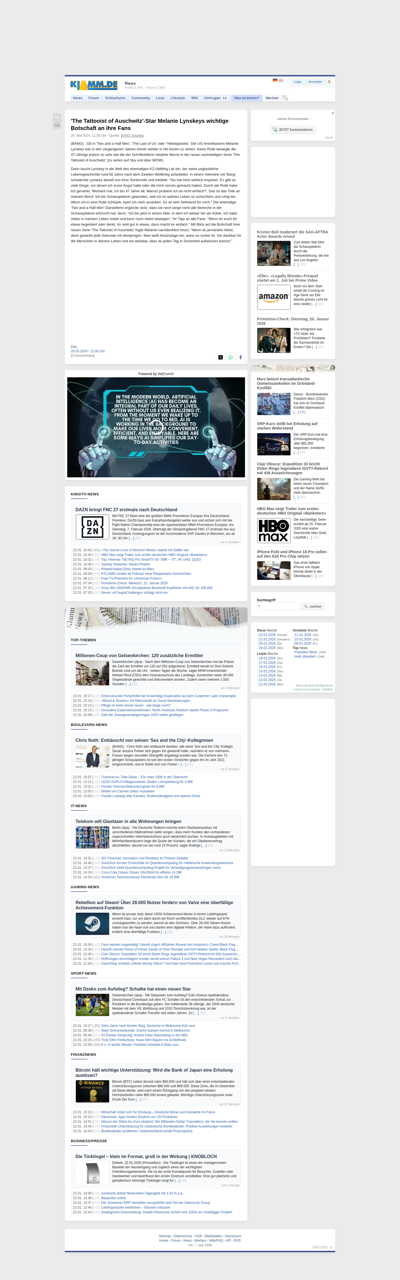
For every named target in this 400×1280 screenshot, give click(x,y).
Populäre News (306, 652)
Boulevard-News (89, 725)
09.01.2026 (303, 643)
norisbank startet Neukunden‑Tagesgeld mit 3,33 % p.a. (142, 1193)
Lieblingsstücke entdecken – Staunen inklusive (135, 1207)
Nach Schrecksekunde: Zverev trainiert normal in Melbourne (145, 1030)
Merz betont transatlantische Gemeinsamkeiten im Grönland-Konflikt (286, 383)
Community (140, 98)
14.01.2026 (267, 675)
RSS (237, 1240)
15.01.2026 (267, 671)
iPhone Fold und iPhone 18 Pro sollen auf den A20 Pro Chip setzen (292, 554)
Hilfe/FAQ (216, 1240)
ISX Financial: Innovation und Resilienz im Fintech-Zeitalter (144, 858)
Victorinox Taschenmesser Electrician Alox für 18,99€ (140, 877)
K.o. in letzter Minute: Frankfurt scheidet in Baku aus (139, 1045)
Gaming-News (85, 887)
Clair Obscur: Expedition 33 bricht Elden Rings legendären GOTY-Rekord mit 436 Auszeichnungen (173, 954)
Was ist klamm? (246, 98)
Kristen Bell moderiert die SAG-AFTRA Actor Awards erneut (292, 234)
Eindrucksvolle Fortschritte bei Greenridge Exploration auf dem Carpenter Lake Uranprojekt (168, 696)
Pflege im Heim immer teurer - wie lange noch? (136, 705)
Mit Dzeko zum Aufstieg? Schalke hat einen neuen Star (133, 989)
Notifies (328, 689)
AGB (198, 1236)
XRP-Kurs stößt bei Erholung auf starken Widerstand (287, 425)
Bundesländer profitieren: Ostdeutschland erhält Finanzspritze (146, 1131)
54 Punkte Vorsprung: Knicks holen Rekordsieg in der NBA (144, 1035)
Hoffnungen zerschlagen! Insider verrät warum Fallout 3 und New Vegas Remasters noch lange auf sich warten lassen (188, 959)
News (77, 98)
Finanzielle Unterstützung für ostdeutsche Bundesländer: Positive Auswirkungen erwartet (166, 1126)
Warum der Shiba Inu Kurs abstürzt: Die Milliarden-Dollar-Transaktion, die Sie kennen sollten (169, 1122)
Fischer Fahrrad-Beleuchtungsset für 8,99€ (132, 787)
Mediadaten (213, 1236)
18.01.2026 (267, 658)
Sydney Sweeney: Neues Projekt (125, 564)
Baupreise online (113, 1198)
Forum (94, 98)
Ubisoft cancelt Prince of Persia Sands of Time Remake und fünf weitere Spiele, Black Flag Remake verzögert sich (185, 949)
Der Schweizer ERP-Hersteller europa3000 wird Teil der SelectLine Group (155, 1203)
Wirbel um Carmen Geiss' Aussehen (127, 791)
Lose (160, 98)
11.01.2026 (303, 635)
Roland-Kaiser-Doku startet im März (127, 569)
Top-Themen (83, 640)
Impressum (233, 1236)
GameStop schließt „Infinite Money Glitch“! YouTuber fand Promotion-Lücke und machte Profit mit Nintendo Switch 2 (186, 963)
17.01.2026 (267, 663)
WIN (194, 98)
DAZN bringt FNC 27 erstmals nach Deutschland (126, 509)
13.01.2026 (267, 680)
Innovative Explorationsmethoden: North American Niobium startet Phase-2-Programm (165, 710)
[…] (131, 538)
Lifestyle (178, 98)
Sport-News (83, 973)
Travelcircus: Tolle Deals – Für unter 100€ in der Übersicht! (144, 777)
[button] (329, 81)
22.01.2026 (267, 635)
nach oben (320, 1247)
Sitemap (165, 1236)
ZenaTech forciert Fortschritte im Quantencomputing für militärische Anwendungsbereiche (167, 863)
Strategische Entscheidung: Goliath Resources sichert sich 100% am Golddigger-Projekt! (166, 1212)
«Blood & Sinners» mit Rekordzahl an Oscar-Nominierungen (145, 701)
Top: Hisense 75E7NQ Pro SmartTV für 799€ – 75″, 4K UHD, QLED (151, 560)
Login (298, 81)
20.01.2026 (267, 643)
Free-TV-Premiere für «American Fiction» (131, 578)
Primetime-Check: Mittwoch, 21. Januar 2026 (134, 583)
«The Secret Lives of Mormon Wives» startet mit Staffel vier (145, 550)
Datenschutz (183, 1236)
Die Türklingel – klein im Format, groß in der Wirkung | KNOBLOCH (146, 1156)
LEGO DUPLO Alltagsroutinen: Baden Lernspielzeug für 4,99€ (147, 782)
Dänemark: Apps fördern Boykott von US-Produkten (139, 1117)
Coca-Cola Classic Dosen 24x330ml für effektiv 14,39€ (141, 872)
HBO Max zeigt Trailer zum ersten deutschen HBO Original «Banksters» (154, 555)
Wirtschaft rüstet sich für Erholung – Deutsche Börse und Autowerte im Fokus (158, 1112)
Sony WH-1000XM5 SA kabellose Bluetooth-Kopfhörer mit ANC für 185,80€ (156, 588)
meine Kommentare (307, 689)
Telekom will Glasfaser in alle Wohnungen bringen (128, 821)
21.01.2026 (267, 639)
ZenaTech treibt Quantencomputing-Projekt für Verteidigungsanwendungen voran (161, 868)
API (228, 1240)
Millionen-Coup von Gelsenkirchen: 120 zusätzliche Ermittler (139, 655)
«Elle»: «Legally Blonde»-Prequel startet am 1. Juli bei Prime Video (287, 278)
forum (329, 137)
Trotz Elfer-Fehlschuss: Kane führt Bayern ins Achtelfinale (143, 1040)
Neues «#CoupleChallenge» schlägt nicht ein (134, 593)
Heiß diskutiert (305, 656)
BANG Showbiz (132, 136)
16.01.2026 (267, 667)
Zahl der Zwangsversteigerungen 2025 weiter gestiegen (142, 715)
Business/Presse (89, 1141)
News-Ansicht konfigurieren (314, 685)
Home (163, 1240)
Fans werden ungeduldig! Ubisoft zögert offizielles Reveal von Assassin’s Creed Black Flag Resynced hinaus (181, 945)
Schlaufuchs (115, 98)
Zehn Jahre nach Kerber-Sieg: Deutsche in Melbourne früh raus (148, 1026)
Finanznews (83, 1054)
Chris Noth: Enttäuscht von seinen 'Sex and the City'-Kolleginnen (144, 740)
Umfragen (216, 98)
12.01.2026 (267, 684)
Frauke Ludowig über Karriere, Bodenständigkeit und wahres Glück (150, 796)
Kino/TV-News (85, 494)
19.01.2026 (267, 648)
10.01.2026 (303, 639)
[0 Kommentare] (82, 356)
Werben (272, 98)
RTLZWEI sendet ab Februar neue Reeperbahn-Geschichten (146, 574)
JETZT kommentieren (292, 129)
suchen (312, 606)
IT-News (79, 806)
